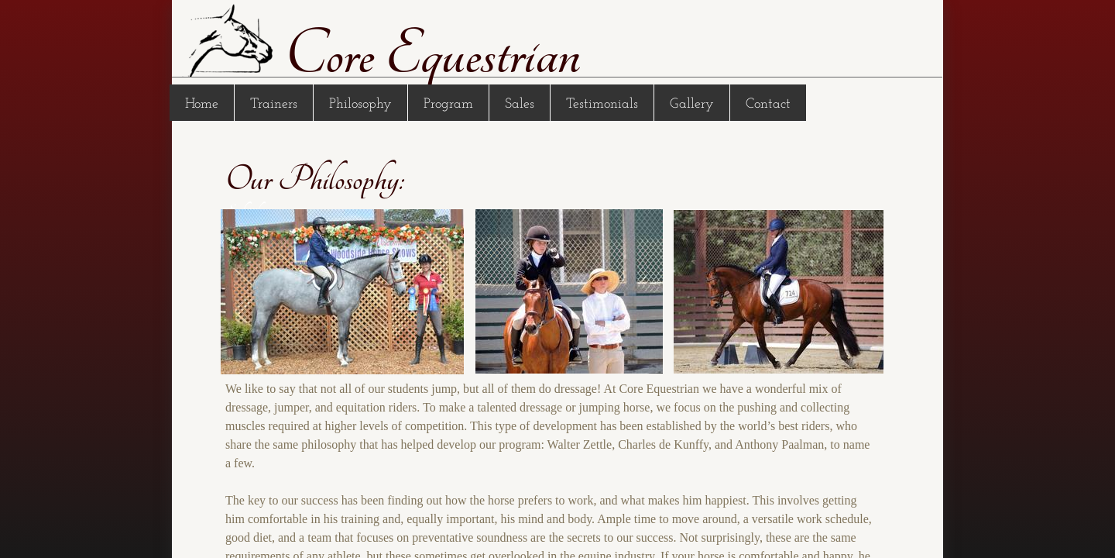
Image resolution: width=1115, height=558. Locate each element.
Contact (768, 104)
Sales (519, 104)
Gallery (692, 104)
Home (201, 104)
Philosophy (360, 104)
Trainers (273, 104)
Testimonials (602, 104)
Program (448, 104)
